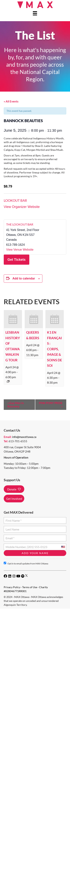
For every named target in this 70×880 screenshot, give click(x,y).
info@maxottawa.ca (24, 437)
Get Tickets (16, 259)
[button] (14, 489)
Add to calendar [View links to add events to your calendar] (23, 278)
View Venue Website (19, 249)
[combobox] (63, 547)
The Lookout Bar (19, 224)
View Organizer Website (22, 207)
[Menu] (35, 13)
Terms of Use (29, 587)
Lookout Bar (15, 200)
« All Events (11, 101)
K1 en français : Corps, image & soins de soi (54, 349)
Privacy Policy (12, 587)
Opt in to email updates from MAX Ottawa (26, 563)
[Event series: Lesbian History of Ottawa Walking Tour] (8, 381)
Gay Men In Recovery (15, 404)
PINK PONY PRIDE (51, 404)
